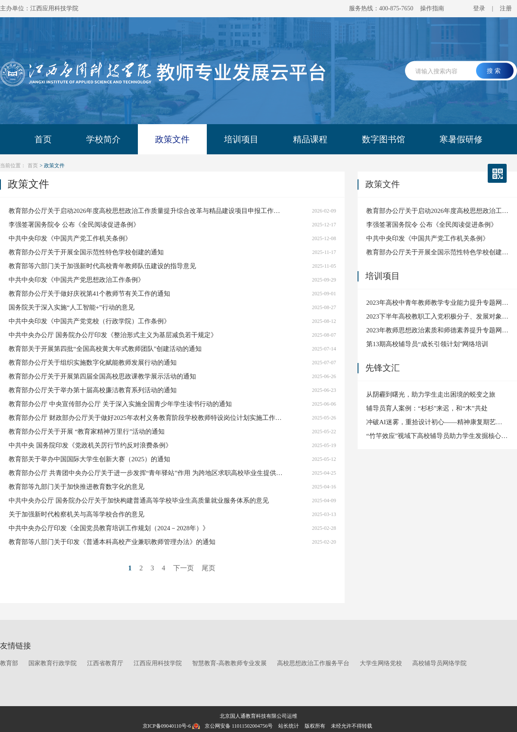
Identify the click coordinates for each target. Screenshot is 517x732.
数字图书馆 (383, 139)
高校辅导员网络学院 (439, 663)
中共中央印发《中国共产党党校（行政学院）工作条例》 (89, 321)
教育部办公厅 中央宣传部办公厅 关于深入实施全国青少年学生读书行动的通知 (120, 403)
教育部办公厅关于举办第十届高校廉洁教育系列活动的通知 (93, 390)
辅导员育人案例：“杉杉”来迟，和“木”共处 (427, 408)
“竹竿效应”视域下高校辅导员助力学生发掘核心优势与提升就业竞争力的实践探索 (437, 435)
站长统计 (288, 726)
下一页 (183, 568)
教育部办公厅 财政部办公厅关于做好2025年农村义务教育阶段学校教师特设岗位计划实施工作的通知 (146, 417)
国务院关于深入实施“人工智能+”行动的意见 (71, 307)
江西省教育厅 (105, 663)
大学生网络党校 (381, 663)
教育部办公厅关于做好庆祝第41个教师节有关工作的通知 (89, 293)
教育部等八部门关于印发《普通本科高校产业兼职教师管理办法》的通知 (112, 541)
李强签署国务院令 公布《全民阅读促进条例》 (74, 224)
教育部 (9, 663)
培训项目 (241, 139)
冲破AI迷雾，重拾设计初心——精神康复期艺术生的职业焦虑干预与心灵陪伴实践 (437, 422)
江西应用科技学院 (158, 663)
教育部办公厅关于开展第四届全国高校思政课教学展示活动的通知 (102, 376)
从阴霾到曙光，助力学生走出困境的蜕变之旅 (430, 394)
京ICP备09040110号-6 (167, 726)
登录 (479, 8)
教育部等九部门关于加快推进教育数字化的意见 (76, 486)
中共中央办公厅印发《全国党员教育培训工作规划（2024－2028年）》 (109, 528)
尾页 (208, 568)
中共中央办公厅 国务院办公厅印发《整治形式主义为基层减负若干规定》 (113, 335)
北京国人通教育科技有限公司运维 (258, 716)
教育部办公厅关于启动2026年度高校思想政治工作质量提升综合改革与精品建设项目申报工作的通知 (146, 210)
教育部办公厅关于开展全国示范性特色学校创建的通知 (86, 252)
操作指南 (432, 8)
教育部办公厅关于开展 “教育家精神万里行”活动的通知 (87, 431)
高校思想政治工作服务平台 (313, 663)
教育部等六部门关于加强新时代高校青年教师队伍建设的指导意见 (102, 266)
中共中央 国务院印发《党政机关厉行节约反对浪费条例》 (90, 445)
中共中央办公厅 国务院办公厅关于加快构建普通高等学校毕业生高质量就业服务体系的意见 (139, 500)
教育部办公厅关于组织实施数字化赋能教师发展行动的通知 (93, 362)
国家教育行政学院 (52, 663)
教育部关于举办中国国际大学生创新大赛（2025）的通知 (89, 459)
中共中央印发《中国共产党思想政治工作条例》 (76, 279)
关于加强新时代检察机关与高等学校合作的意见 (76, 514)
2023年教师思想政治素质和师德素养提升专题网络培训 (437, 330)
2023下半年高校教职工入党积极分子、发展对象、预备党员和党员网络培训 (437, 316)
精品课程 (310, 139)
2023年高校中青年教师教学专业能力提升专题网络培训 (437, 302)
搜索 (494, 70)
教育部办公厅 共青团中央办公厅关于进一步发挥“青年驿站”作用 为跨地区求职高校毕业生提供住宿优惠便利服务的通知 (146, 472)
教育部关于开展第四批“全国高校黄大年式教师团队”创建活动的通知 (105, 348)
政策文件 (172, 139)
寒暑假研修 (461, 139)
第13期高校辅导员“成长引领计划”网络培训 (427, 344)
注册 (506, 8)
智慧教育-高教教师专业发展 (229, 663)
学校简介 (103, 139)
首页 (43, 139)
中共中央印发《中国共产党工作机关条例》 (70, 238)
